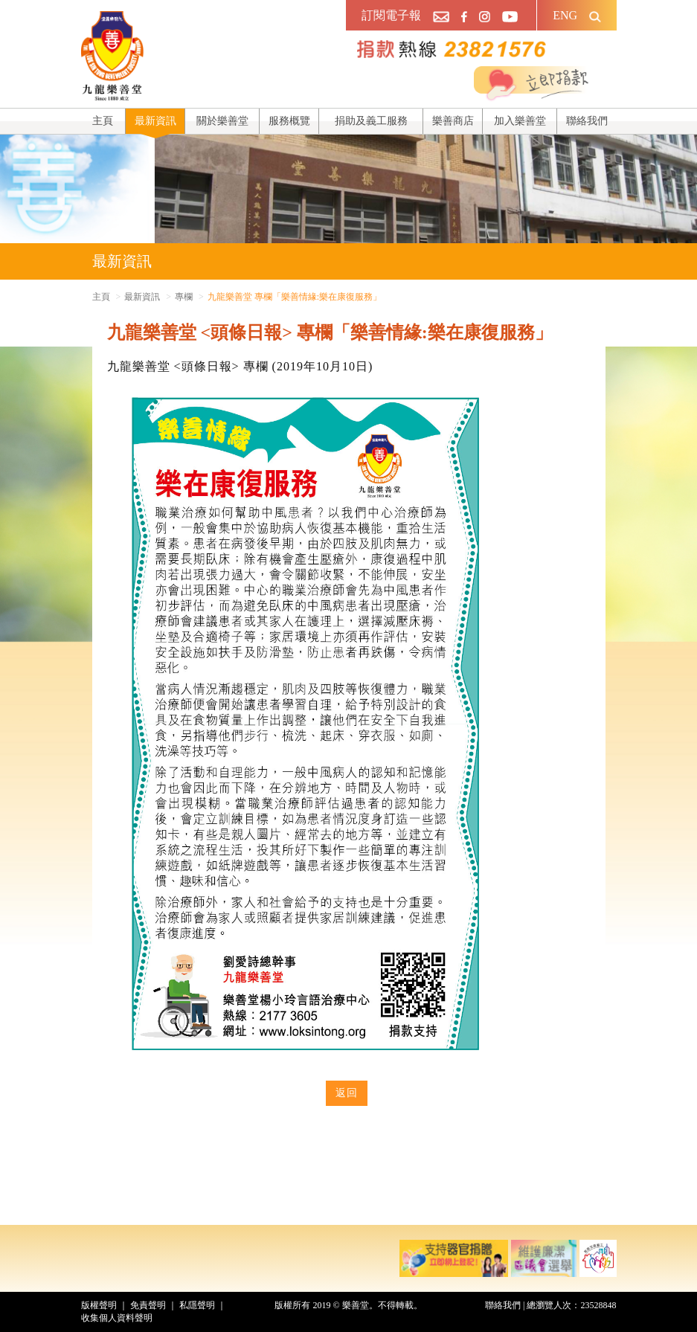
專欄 (184, 297)
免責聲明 (148, 1305)
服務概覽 (289, 120)
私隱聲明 (197, 1305)
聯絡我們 (587, 120)
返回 (346, 1092)
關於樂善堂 (222, 120)
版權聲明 (99, 1305)
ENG (565, 15)
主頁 (102, 120)
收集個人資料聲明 (116, 1318)
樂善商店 (453, 120)
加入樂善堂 (520, 120)
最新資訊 (155, 120)
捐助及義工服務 (371, 120)
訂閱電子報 (391, 15)
